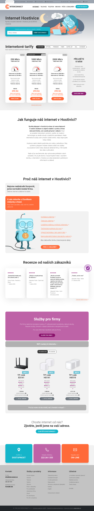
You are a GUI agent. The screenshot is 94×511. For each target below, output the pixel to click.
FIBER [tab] (62, 47)
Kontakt (71, 488)
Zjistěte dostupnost (47, 431)
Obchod (58, 6)
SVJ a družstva (39, 1)
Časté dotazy (72, 484)
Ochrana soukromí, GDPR (39, 508)
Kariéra (50, 486)
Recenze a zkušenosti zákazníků (56, 484)
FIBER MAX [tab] (40, 47)
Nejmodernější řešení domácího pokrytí (56, 236)
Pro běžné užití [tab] (43, 351)
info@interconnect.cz (75, 1)
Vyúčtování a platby (74, 477)
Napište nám (75, 453)
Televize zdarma (48, 221)
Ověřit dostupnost (82, 6)
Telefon (51, 6)
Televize (43, 6)
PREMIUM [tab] (55, 47)
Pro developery (31, 495)
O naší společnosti (52, 480)
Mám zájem (15, 98)
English (85, 1)
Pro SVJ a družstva (32, 498)
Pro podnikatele (31, 489)
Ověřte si (18, 453)
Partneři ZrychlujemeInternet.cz (55, 508)
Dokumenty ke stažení (53, 493)
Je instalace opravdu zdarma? (77, 475)
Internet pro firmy (31, 491)
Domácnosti (9, 1)
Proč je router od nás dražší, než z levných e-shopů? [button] (47, 407)
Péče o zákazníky (68, 6)
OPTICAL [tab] (48, 47)
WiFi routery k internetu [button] (47, 344)
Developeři (30, 1)
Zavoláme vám (79, 93)
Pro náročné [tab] (52, 351)
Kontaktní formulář (53, 477)
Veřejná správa (49, 1)
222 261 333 (64, 1)
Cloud (28, 493)
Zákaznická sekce (52, 475)
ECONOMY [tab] (82, 47)
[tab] (47, 344)
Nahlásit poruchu (73, 480)
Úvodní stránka (30, 475)
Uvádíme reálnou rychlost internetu (55, 225)
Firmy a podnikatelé (20, 1)
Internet (36, 6)
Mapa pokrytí (51, 482)
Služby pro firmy (47, 335)
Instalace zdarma (48, 217)
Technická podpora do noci (52, 229)
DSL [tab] (76, 47)
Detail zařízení (21, 398)
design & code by (72, 508)
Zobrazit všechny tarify (36, 105)
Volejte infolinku (46, 453)
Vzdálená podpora (74, 482)
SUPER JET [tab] (69, 47)
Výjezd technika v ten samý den (53, 232)
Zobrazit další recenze (82, 299)
